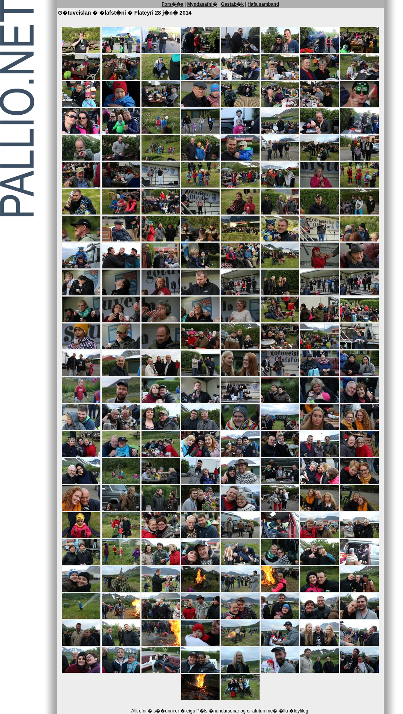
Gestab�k (232, 4)
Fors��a (172, 4)
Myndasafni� (202, 4)
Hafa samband (263, 4)
